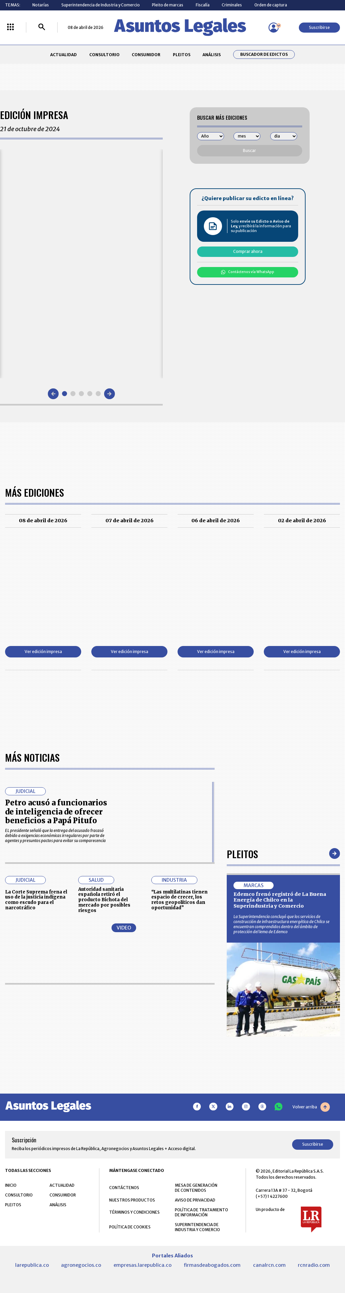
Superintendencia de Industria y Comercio (100, 4)
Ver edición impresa (43, 651)
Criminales (232, 4)
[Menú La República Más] (10, 27)
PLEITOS (181, 54)
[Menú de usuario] (273, 27)
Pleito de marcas (167, 4)
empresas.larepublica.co (142, 1265)
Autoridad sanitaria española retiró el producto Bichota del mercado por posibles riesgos (104, 899)
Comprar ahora (247, 251)
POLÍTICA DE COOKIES (130, 1226)
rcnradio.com (314, 1265)
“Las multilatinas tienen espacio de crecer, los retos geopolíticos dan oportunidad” (179, 900)
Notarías (40, 4)
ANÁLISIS (211, 54)
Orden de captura (270, 4)
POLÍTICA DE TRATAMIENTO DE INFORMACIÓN (201, 1212)
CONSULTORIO (104, 54)
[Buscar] (41, 27)
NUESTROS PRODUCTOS (132, 1200)
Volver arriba (311, 1107)
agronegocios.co (81, 1265)
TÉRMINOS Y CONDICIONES (134, 1212)
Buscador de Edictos (264, 54)
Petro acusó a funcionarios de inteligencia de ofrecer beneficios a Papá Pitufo (56, 811)
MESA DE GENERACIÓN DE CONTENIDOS (196, 1188)
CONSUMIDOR (146, 54)
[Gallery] (81, 263)
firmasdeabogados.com (212, 1265)
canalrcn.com (269, 1265)
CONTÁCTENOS (124, 1187)
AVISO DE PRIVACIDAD (195, 1200)
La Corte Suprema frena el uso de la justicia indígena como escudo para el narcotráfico (36, 900)
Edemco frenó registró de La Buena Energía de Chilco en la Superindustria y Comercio (279, 900)
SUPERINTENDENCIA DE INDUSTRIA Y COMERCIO (197, 1227)
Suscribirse (319, 27)
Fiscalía (203, 4)
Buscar (249, 150)
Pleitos (242, 853)
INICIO (11, 1185)
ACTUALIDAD (63, 54)
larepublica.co (32, 1265)
